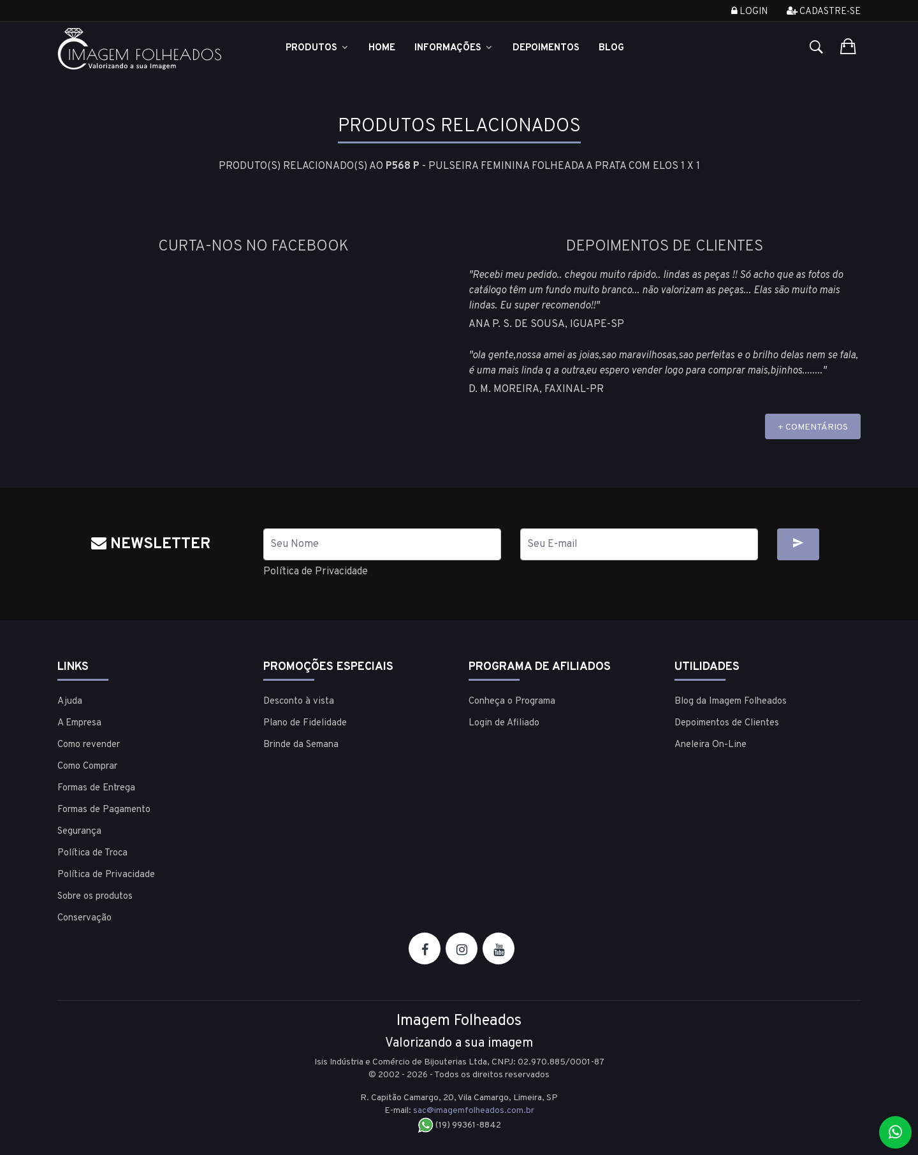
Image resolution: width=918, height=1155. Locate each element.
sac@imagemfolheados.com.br (473, 1110)
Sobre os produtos (95, 896)
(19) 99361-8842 (459, 1125)
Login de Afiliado (504, 723)
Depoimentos (546, 48)
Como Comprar (87, 766)
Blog (611, 48)
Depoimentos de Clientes (726, 723)
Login (749, 12)
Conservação (84, 918)
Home (381, 48)
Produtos (317, 48)
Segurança (79, 831)
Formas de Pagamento (103, 810)
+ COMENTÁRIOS (813, 427)
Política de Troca (92, 853)
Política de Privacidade (315, 571)
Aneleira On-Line (710, 745)
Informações (453, 48)
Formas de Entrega (96, 788)
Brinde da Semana (301, 745)
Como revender (88, 745)
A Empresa (79, 723)
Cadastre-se (824, 12)
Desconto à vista (298, 701)
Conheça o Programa (512, 701)
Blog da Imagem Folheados (730, 701)
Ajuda (69, 701)
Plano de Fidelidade (305, 723)
